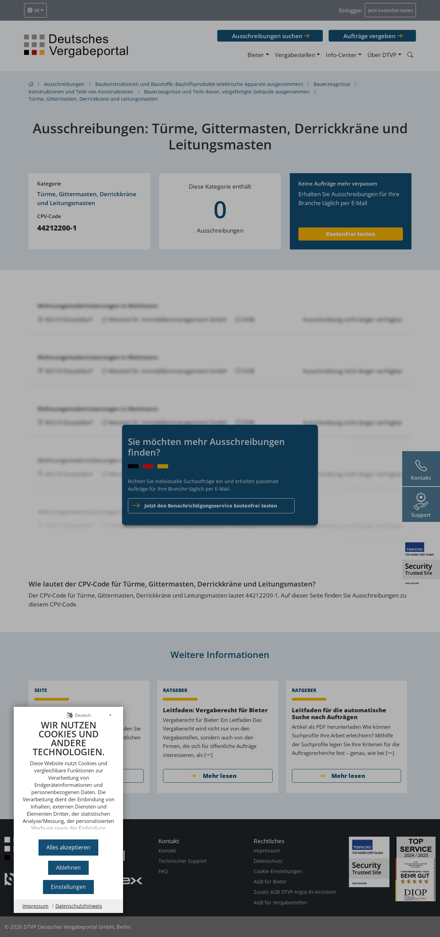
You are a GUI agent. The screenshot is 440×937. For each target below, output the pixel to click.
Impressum (35, 906)
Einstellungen (68, 887)
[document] (68, 777)
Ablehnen (68, 867)
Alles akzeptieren (68, 847)
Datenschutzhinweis (78, 906)
